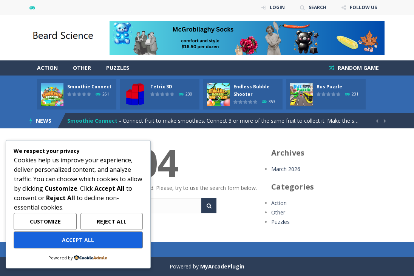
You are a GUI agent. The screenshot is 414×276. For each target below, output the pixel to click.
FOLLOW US (363, 7)
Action (47, 67)
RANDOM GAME (357, 67)
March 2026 (285, 169)
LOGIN (277, 7)
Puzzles (117, 67)
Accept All (78, 240)
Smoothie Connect (89, 86)
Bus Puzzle (329, 86)
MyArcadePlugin (222, 266)
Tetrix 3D (161, 86)
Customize (45, 221)
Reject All (112, 221)
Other (82, 67)
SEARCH (317, 7)
